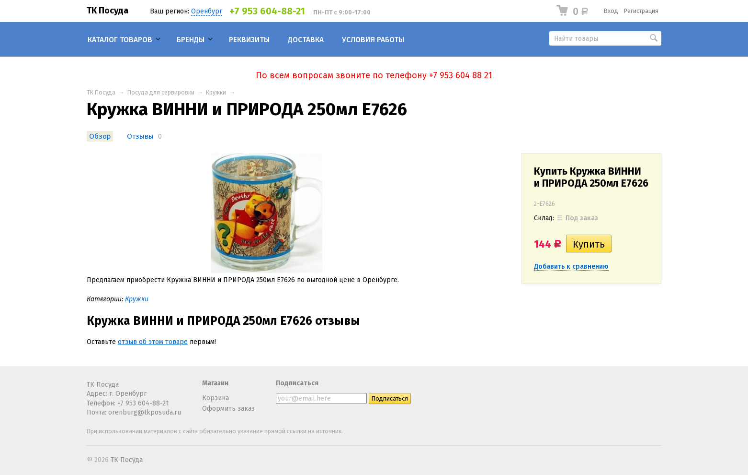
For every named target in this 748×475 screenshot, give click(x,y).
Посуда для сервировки (160, 92)
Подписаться (297, 383)
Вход (611, 10)
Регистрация (641, 10)
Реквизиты (249, 40)
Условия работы (373, 40)
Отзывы (140, 136)
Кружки (216, 92)
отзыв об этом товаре (153, 342)
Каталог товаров (120, 40)
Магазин (215, 383)
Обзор (100, 136)
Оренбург (206, 11)
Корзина (215, 398)
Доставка (306, 40)
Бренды (190, 40)
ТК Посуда (107, 10)
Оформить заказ (228, 408)
